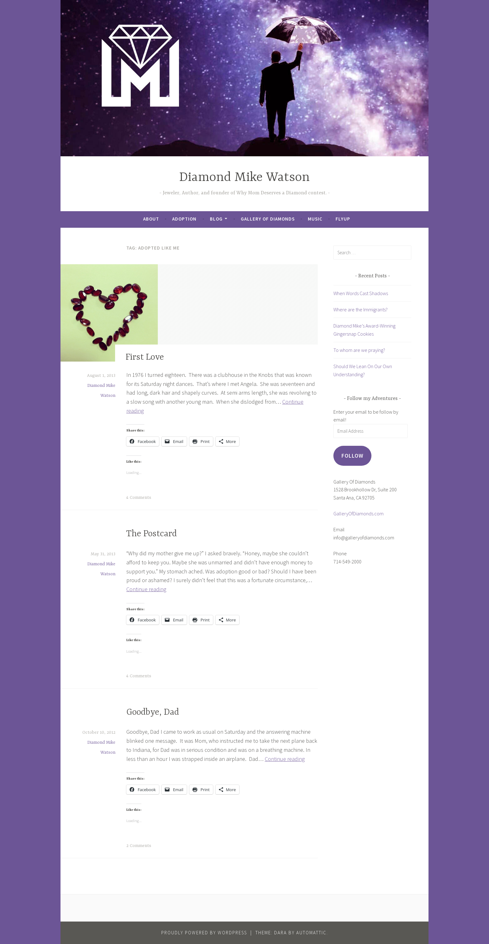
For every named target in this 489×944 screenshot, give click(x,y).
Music (315, 219)
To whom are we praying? (359, 350)
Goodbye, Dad (152, 713)
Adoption (184, 219)
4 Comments (138, 497)
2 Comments (138, 845)
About (151, 219)
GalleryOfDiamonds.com (358, 513)
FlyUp (343, 219)
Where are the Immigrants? (360, 309)
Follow (352, 455)
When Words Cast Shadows (360, 293)
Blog (216, 219)
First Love (145, 358)
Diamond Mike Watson (244, 177)
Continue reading (146, 589)
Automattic (311, 933)
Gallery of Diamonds (268, 219)
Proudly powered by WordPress (204, 933)
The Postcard (151, 534)
